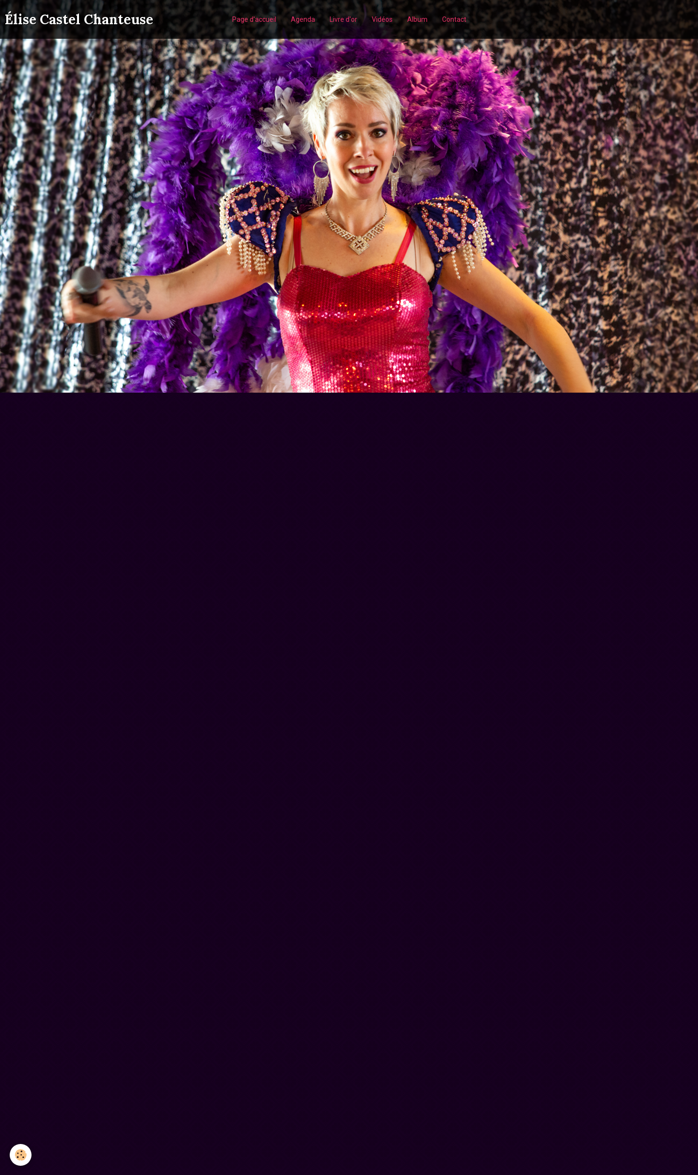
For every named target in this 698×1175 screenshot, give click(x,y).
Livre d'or (343, 19)
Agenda (303, 19)
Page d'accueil (254, 19)
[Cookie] (21, 1155)
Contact (454, 19)
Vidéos (382, 19)
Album (417, 19)
